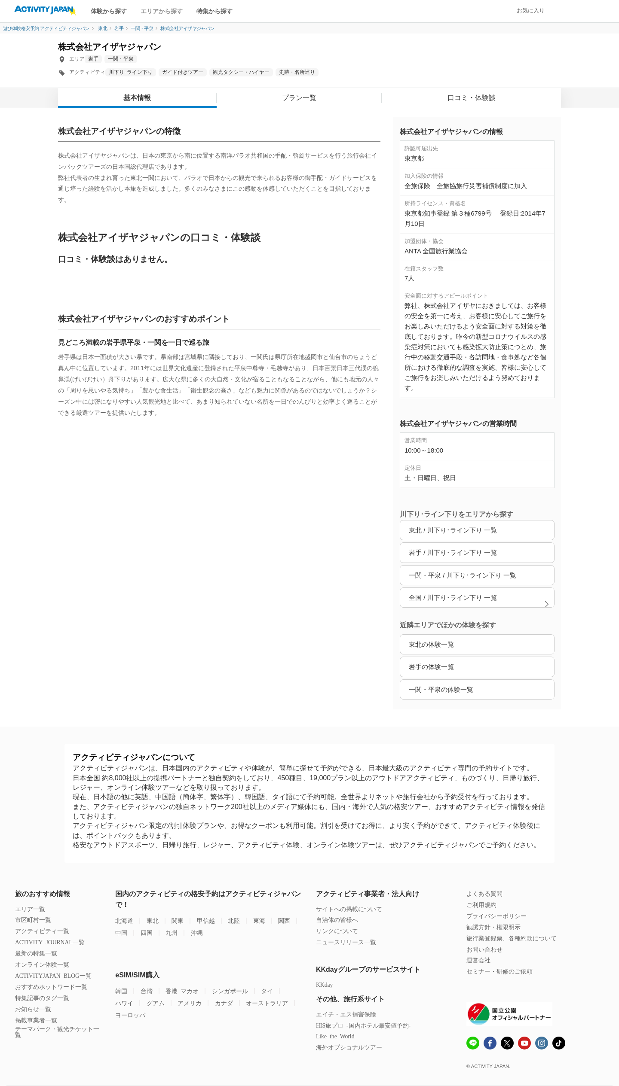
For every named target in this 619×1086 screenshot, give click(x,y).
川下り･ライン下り (131, 72)
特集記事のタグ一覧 (42, 998)
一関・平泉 (121, 59)
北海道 (124, 920)
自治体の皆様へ (337, 919)
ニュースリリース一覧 (346, 942)
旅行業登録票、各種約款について (511, 938)
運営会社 (478, 960)
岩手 (93, 59)
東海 (259, 920)
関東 (178, 920)
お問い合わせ (484, 949)
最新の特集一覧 (36, 953)
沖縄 (197, 932)
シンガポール (230, 991)
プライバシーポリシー (496, 916)
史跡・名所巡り (297, 72)
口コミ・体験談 (471, 97)
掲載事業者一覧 (36, 1020)
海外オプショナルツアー (349, 1047)
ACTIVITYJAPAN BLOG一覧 (53, 975)
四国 (147, 932)
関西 (284, 920)
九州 (171, 932)
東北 (153, 920)
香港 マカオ (182, 991)
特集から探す (214, 11)
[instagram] (541, 1044)
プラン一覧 (299, 97)
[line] (472, 1044)
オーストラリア (267, 1003)
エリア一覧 (30, 909)
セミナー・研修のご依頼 (499, 971)
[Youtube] (524, 1044)
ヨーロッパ (130, 1015)
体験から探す (109, 11)
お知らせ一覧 (33, 1009)
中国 (121, 932)
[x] (507, 1043)
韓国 (121, 991)
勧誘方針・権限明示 (493, 927)
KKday (324, 984)
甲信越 (206, 920)
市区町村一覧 (33, 919)
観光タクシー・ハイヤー (241, 72)
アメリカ (190, 1003)
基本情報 (137, 97)
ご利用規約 (481, 904)
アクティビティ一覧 (42, 931)
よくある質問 (484, 893)
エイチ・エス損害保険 (346, 1014)
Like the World (335, 1036)
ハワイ (124, 1003)
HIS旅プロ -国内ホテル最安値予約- (363, 1025)
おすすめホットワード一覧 (51, 986)
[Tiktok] (558, 1043)
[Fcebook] (490, 1044)
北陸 (234, 920)
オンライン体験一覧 (42, 964)
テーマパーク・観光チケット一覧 (57, 1031)
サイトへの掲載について (349, 909)
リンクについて (337, 931)
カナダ (224, 1003)
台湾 (147, 991)
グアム (156, 1003)
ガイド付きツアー (182, 72)
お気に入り (531, 10)
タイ (267, 991)
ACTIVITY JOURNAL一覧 (50, 942)
